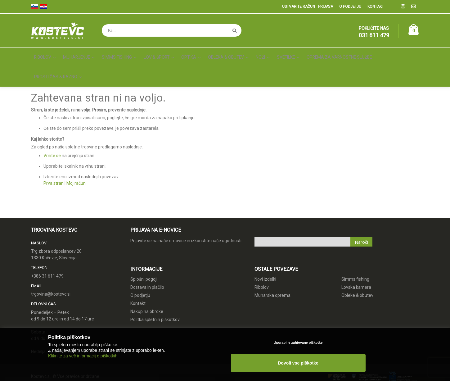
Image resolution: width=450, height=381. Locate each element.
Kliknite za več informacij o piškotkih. (83, 369)
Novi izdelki (265, 252)
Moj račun (76, 156)
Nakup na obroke (146, 285)
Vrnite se (52, 129)
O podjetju (350, 6)
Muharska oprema (272, 268)
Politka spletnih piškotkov (155, 293)
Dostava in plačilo (147, 260)
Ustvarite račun (298, 6)
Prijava (325, 6)
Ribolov (261, 260)
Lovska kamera (356, 260)
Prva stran (53, 156)
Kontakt (375, 6)
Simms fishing (355, 252)
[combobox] (171, 30)
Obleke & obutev (357, 268)
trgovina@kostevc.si (50, 267)
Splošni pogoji (143, 252)
